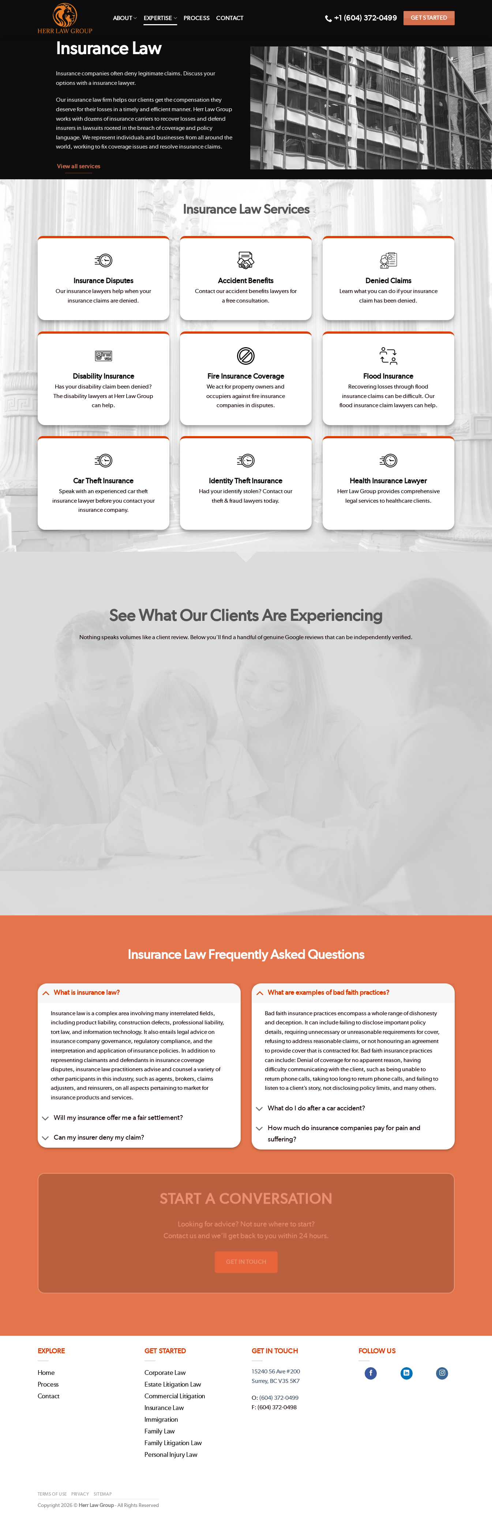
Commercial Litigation (174, 1396)
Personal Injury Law (171, 1455)
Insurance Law (164, 1408)
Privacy (80, 1494)
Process (197, 18)
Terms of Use (52, 1494)
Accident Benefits (246, 278)
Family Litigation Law (173, 1443)
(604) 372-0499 (278, 1398)
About (125, 18)
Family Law (159, 1431)
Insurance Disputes (103, 280)
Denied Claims (389, 280)
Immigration (161, 1420)
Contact (229, 18)
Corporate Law (165, 1373)
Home (46, 1373)
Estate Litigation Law (172, 1384)
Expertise (160, 18)
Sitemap (103, 1494)
